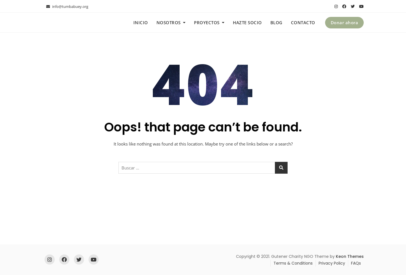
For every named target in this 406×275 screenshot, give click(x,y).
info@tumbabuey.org (67, 6)
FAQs (356, 263)
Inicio (140, 22)
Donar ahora (344, 22)
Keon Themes (350, 256)
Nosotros (168, 22)
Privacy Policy (332, 263)
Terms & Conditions (293, 263)
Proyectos (207, 22)
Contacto (303, 22)
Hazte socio (247, 22)
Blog (276, 22)
